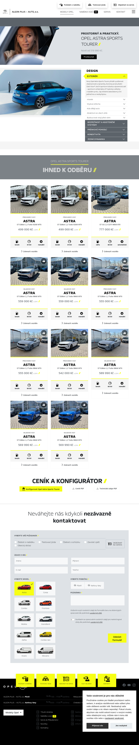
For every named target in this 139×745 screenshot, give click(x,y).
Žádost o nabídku (26, 542)
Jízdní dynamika (96, 139)
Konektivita (93, 134)
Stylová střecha (93, 104)
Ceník (89, 21)
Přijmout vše (97, 726)
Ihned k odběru (58, 21)
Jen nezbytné (121, 726)
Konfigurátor (76, 21)
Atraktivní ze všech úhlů (97, 113)
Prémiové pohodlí (97, 129)
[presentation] (89, 638)
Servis (107, 11)
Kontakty (44, 728)
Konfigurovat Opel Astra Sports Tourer (41, 489)
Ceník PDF (78, 488)
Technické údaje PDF (107, 488)
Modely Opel (67, 11)
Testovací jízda (49, 542)
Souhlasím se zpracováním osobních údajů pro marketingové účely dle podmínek (98, 620)
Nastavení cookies (83, 712)
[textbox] (41, 561)
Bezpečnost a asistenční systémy (101, 123)
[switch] (72, 620)
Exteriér (92, 76)
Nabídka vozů (88, 11)
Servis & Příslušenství (49, 720)
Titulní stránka (47, 712)
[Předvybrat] (44, 189)
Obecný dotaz (24, 545)
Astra (29, 221)
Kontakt (120, 11)
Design (92, 71)
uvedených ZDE (96, 613)
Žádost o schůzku (71, 542)
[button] (29, 251)
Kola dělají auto (93, 108)
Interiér (90, 99)
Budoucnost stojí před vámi (98, 117)
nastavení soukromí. (114, 718)
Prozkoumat (89, 57)
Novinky (44, 724)
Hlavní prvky (39, 21)
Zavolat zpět (93, 542)
